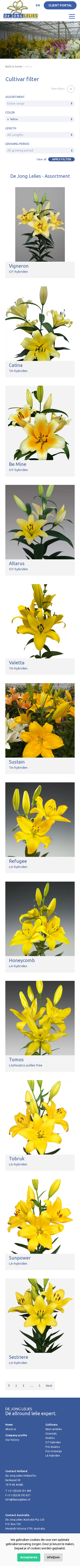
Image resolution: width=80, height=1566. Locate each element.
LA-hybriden (52, 1455)
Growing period (17, 144)
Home (9, 1424)
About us (10, 1429)
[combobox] (39, 103)
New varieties (53, 1429)
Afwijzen (53, 1557)
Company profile (16, 1435)
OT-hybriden (53, 1442)
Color (10, 112)
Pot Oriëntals (53, 1451)
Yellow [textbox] (12, 119)
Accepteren (28, 1557)
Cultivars (51, 1424)
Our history (12, 1439)
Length (10, 128)
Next (49, 1385)
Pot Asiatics (52, 1446)
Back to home (13, 66)
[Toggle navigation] (72, 16)
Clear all (41, 159)
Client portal (60, 5)
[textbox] (40, 103)
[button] (63, 88)
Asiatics (50, 1437)
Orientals (51, 1433)
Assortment (15, 97)
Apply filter (61, 159)
